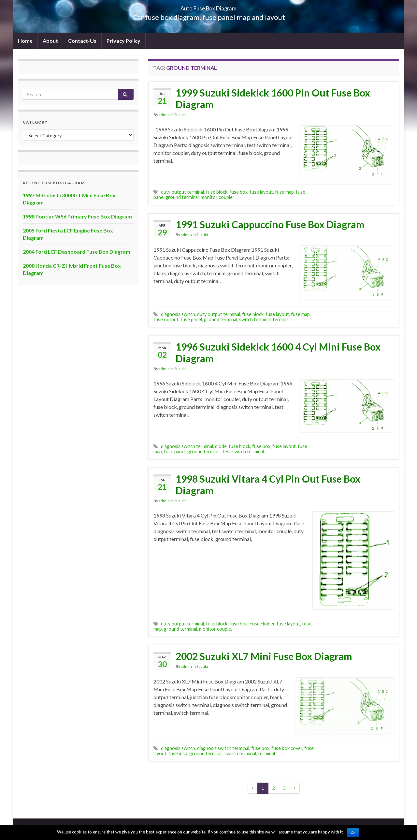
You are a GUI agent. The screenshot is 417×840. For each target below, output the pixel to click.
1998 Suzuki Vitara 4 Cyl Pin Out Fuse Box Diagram (268, 484)
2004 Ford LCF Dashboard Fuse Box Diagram (76, 251)
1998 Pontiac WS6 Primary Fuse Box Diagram (77, 216)
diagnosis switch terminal (187, 446)
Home (25, 41)
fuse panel (191, 319)
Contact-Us (82, 41)
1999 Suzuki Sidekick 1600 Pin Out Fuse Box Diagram (273, 98)
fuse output (166, 319)
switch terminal (255, 319)
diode (221, 446)
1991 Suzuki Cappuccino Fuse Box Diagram (270, 224)
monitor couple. (215, 629)
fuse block (216, 192)
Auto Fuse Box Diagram (209, 6)
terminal (281, 319)
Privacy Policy (123, 41)
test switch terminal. (244, 451)
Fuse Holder (262, 623)
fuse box (238, 192)
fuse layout (261, 192)
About (50, 41)
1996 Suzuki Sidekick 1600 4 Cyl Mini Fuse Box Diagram (278, 352)
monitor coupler (218, 197)
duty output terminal (182, 192)
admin (164, 114)
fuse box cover (286, 748)
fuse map (284, 192)
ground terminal (182, 197)
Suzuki (180, 114)
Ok (353, 832)
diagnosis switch (178, 314)
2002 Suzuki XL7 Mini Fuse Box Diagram (264, 656)
